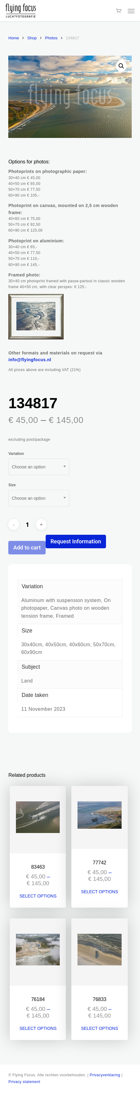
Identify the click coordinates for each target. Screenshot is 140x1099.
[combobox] (39, 467)
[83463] (38, 819)
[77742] (99, 817)
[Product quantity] (28, 525)
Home (13, 38)
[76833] (99, 952)
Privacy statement (24, 1082)
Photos (51, 38)
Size (12, 485)
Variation (16, 454)
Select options (37, 896)
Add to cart (26, 547)
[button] (131, 11)
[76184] (38, 952)
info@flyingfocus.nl (29, 359)
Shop (31, 38)
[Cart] (119, 11)
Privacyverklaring (105, 1075)
